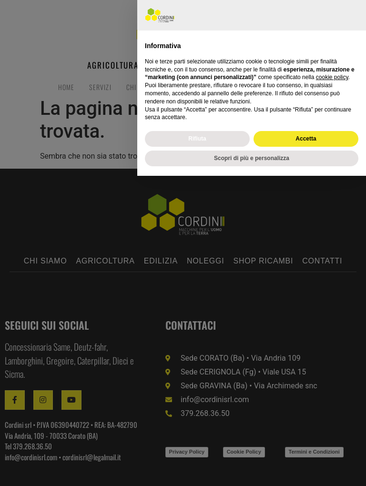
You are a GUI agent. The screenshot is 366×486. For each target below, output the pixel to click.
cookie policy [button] (332, 388)
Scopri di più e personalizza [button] (251, 468)
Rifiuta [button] (197, 449)
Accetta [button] (305, 449)
